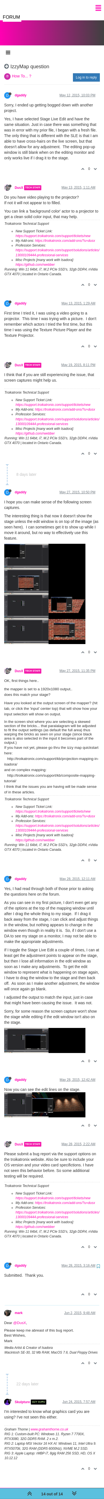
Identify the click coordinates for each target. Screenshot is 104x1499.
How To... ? (21, 70)
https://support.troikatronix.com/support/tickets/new (53, 230)
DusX (19, 182)
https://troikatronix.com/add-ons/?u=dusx (65, 235)
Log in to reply (86, 72)
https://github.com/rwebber (35, 259)
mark (18, 1307)
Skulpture (22, 1396)
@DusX (19, 1317)
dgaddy (20, 90)
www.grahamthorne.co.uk (49, 1424)
